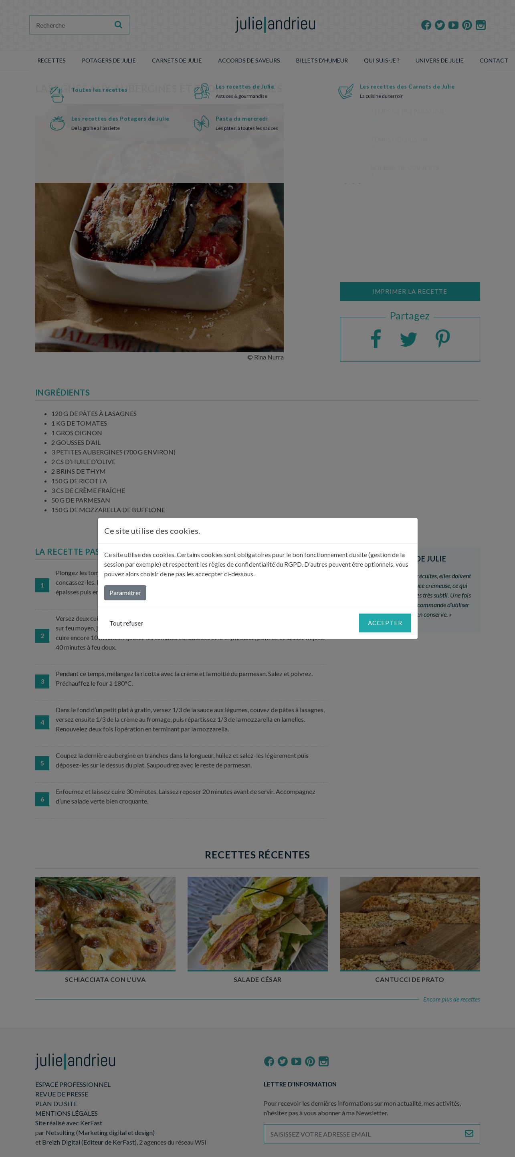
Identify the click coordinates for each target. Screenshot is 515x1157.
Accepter (385, 622)
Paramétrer (125, 592)
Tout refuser (126, 623)
